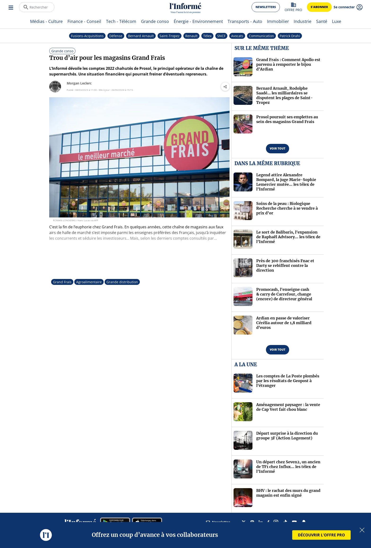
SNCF (221, 36)
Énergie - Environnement (198, 21)
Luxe (336, 21)
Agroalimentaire (89, 282)
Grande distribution (122, 282)
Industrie (302, 21)
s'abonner (319, 7)
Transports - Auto (245, 21)
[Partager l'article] (225, 86)
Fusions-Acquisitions (87, 36)
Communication (261, 36)
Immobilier (278, 21)
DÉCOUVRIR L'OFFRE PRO (321, 535)
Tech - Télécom (121, 21)
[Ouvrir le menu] (11, 7)
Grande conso (155, 21)
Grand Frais (62, 282)
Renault (191, 36)
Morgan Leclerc (79, 83)
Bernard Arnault (141, 36)
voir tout (277, 148)
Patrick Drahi (290, 36)
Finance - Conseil (84, 21)
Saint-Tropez (169, 36)
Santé (321, 21)
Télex (207, 36)
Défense (115, 36)
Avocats (237, 36)
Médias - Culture (46, 21)
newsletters (266, 7)
